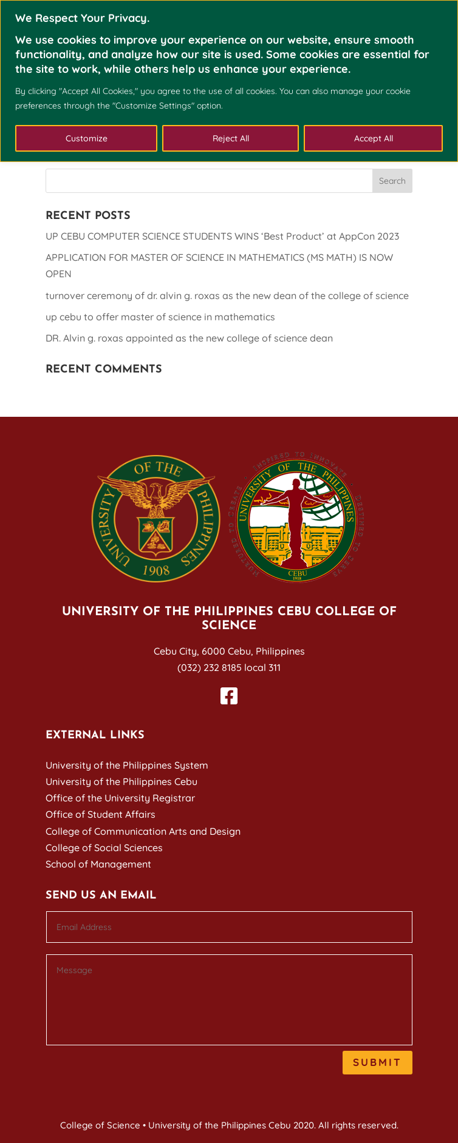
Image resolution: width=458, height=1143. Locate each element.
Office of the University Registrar (120, 798)
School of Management (98, 864)
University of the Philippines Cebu (121, 781)
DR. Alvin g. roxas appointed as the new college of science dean (189, 338)
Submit (377, 1062)
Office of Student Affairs (101, 814)
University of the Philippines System (127, 765)
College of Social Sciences (104, 847)
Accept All (373, 138)
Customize (87, 138)
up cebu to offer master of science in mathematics (160, 317)
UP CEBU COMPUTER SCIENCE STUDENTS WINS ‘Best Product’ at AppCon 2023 (222, 236)
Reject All (231, 138)
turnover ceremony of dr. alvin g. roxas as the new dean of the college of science (227, 295)
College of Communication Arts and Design (143, 831)
